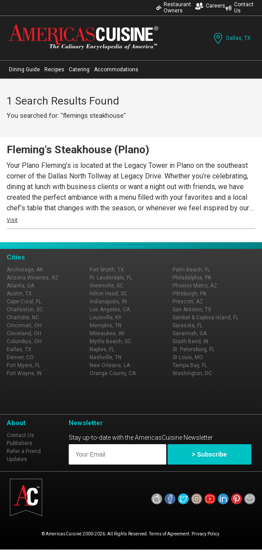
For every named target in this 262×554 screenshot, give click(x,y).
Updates (17, 459)
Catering (79, 69)
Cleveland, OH (24, 333)
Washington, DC (192, 373)
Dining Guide (24, 69)
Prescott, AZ (187, 301)
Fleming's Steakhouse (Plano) (78, 149)
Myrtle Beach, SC (110, 341)
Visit (12, 220)
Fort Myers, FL (23, 365)
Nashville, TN (105, 357)
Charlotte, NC (23, 317)
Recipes (54, 69)
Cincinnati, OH (24, 325)
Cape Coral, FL (24, 301)
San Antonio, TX (191, 309)
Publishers (19, 443)
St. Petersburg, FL (193, 349)
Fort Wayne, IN (24, 373)
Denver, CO (20, 357)
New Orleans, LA (110, 365)
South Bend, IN (190, 341)
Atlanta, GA (20, 286)
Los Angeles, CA (110, 309)
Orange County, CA (113, 373)
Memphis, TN (105, 325)
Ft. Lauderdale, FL (111, 278)
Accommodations (116, 69)
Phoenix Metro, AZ (194, 286)
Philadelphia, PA (191, 278)
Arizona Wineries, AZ (33, 278)
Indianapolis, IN (108, 301)
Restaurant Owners (173, 7)
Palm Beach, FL (191, 270)
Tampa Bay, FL (189, 365)
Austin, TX (19, 294)
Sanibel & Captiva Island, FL (205, 317)
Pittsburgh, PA (189, 294)
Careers (210, 6)
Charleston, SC (25, 309)
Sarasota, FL (187, 325)
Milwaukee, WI (107, 333)
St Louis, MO (187, 357)
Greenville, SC (106, 286)
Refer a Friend (24, 451)
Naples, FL (102, 349)
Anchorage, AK (25, 270)
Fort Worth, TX (107, 270)
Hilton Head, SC (108, 294)
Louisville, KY (105, 317)
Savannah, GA (189, 333)
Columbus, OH (24, 341)
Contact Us (239, 7)
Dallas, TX (231, 38)
